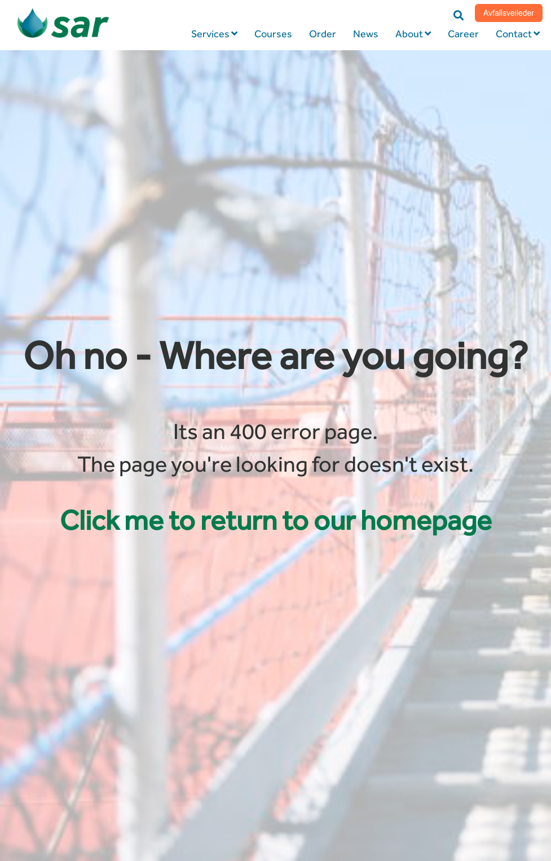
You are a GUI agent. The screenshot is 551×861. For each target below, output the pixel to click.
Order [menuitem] (322, 34)
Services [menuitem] (210, 34)
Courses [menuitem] (273, 34)
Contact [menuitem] (514, 34)
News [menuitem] (365, 34)
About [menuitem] (409, 34)
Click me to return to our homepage (276, 520)
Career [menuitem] (463, 34)
